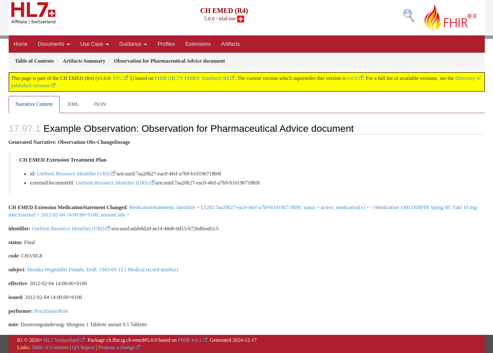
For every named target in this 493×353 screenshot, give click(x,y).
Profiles (166, 44)
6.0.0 (352, 78)
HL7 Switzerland (61, 340)
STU (118, 78)
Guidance (133, 44)
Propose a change (116, 347)
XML (73, 104)
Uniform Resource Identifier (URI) (73, 174)
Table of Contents (50, 347)
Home (21, 44)
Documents (54, 44)
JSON (99, 104)
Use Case (95, 44)
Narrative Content (34, 104)
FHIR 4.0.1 (189, 340)
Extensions (198, 44)
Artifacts (230, 44)
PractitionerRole (51, 311)
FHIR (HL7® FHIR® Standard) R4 (192, 78)
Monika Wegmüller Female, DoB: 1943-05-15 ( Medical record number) (102, 270)
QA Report (83, 347)
